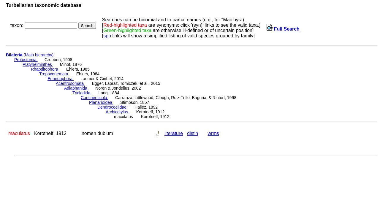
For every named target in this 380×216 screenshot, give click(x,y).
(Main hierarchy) (29, 55)
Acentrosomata (70, 83)
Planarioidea (101, 102)
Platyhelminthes (38, 64)
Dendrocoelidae (112, 107)
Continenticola (94, 97)
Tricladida (81, 92)
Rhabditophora (45, 69)
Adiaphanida (76, 88)
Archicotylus (117, 111)
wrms (213, 133)
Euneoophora (61, 78)
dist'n (192, 133)
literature (173, 133)
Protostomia (26, 59)
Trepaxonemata (54, 74)
